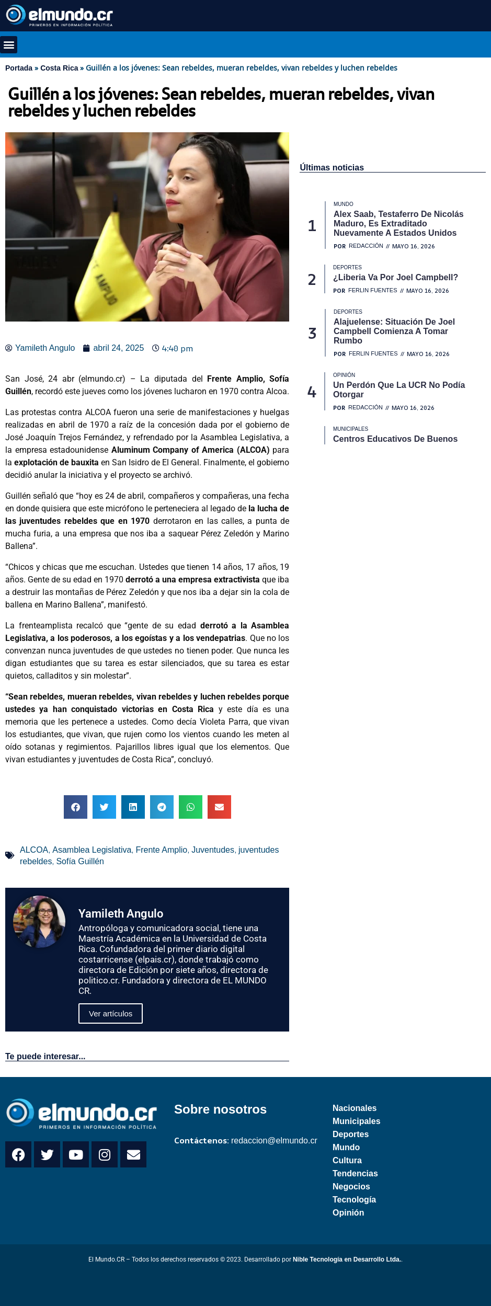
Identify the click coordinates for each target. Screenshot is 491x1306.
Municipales (357, 1121)
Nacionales (354, 1108)
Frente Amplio (161, 849)
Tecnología (354, 1199)
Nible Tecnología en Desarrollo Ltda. (347, 1259)
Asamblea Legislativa (91, 849)
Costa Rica (59, 68)
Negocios (351, 1186)
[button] (8, 44)
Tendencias (355, 1173)
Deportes (351, 1134)
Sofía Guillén (80, 861)
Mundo (346, 1147)
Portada (18, 68)
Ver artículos (110, 1013)
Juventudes (212, 849)
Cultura (347, 1160)
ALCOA (34, 849)
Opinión (348, 1212)
